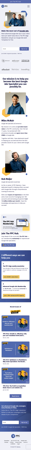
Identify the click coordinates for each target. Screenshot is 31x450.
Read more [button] (15, 396)
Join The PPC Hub (15, 440)
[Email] (10, 49)
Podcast (6, 442)
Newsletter (6, 440)
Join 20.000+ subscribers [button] (11, 277)
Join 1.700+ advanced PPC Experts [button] (14, 295)
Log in (18, 444)
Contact (12, 442)
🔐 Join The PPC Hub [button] (9, 245)
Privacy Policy (18, 442)
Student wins (24, 440)
